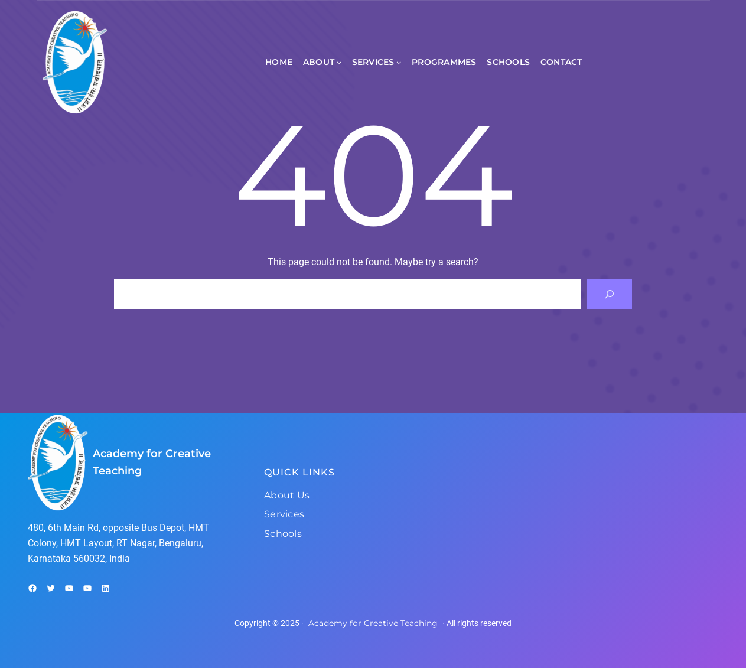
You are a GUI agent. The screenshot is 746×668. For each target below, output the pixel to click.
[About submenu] (339, 62)
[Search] (609, 294)
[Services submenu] (398, 62)
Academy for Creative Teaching (373, 623)
